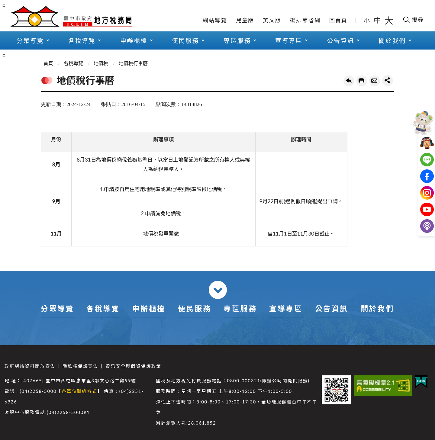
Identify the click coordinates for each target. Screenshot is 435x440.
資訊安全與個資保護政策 (133, 366)
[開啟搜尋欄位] (413, 20)
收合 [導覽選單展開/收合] (218, 290)
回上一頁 (348, 80)
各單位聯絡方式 (79, 391)
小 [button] (367, 20)
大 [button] (388, 20)
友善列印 (361, 80)
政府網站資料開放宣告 (30, 366)
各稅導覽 (81, 40)
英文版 (272, 20)
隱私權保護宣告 (80, 366)
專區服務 (237, 40)
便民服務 (185, 40)
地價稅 (101, 63)
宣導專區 (288, 40)
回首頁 (338, 20)
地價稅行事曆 (133, 63)
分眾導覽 (30, 40)
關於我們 (392, 40)
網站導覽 (215, 20)
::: (3, 5)
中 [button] (378, 20)
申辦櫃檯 (133, 40)
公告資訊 (340, 40)
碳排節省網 (305, 20)
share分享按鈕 (387, 80)
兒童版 (245, 20)
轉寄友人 (374, 80)
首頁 (48, 63)
